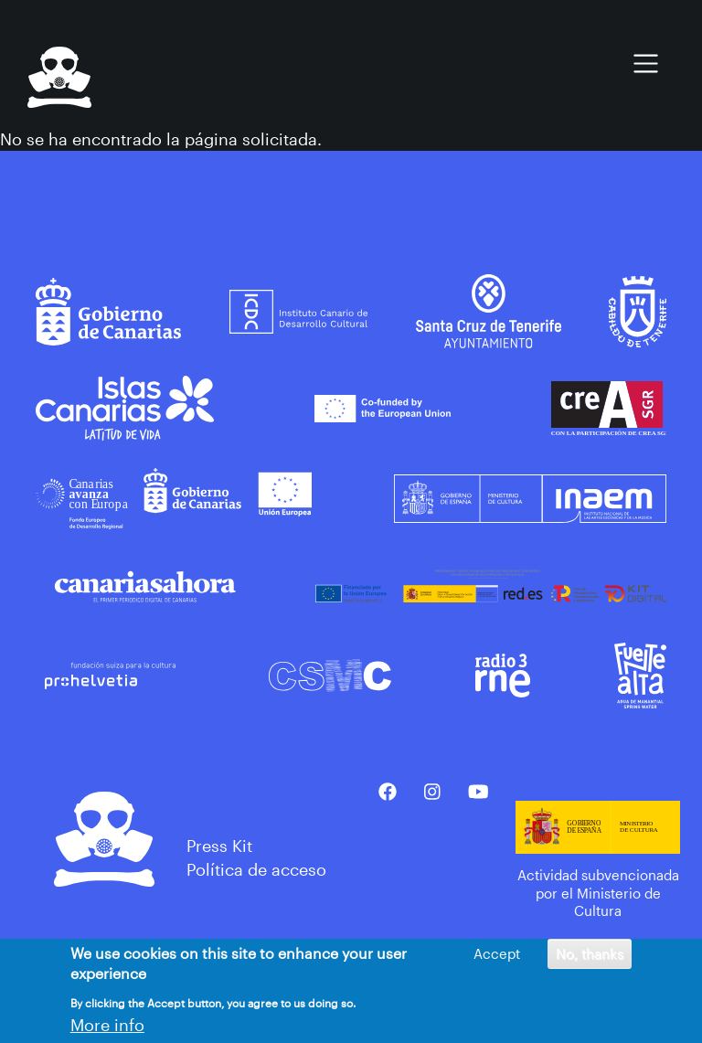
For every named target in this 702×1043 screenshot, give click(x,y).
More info (107, 1027)
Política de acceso (256, 869)
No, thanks (589, 956)
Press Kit (219, 845)
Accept (496, 956)
